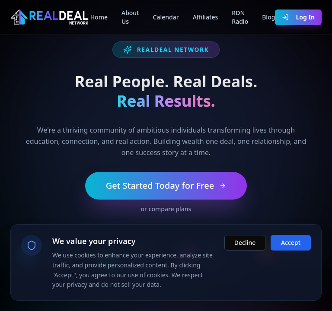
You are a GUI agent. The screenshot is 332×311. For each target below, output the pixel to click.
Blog (268, 17)
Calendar (166, 17)
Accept (290, 244)
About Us (130, 17)
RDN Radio (240, 17)
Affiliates (205, 17)
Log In (298, 17)
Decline (245, 244)
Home (99, 17)
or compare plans (166, 209)
